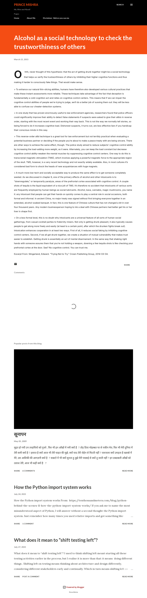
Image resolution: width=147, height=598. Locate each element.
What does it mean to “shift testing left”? (56, 540)
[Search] (120, 4)
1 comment (28, 524)
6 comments (28, 471)
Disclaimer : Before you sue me (56, 18)
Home (16, 18)
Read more (127, 471)
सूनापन (20, 434)
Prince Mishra (26, 4)
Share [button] (127, 265)
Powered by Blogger (73, 587)
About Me (31, 18)
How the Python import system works (52, 487)
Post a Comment (30, 576)
